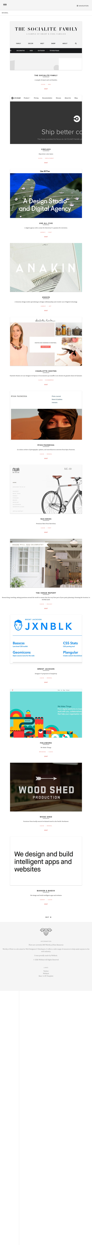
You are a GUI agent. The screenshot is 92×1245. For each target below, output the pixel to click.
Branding (42, 751)
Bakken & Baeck (46, 891)
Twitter (46, 971)
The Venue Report (46, 593)
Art (50, 306)
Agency (43, 232)
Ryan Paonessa (45, 445)
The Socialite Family (46, 75)
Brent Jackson (46, 669)
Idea (49, 84)
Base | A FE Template (46, 976)
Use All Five (46, 223)
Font (50, 232)
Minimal (49, 454)
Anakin (46, 297)
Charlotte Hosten (46, 371)
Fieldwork (46, 743)
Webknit (54, 956)
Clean (43, 84)
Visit (46, 89)
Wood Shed (46, 817)
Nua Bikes (46, 519)
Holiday (49, 604)
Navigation (83, 6)
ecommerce (49, 380)
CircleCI (46, 149)
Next (48, 917)
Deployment (49, 158)
